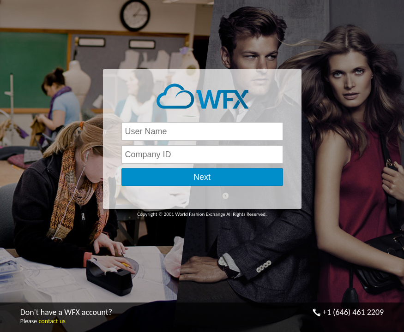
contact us (51, 321)
